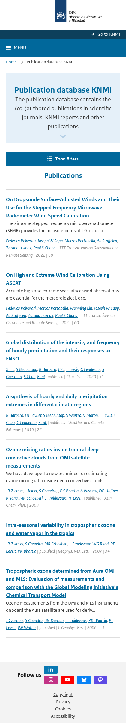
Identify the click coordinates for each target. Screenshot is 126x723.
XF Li (10, 369)
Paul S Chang (44, 248)
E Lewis (72, 369)
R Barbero (47, 369)
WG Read (100, 544)
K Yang (12, 498)
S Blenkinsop (26, 369)
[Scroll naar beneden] (63, 137)
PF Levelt (75, 498)
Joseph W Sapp (50, 240)
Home (11, 61)
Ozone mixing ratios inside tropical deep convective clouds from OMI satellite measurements (52, 457)
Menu (20, 47)
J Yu (61, 369)
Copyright (63, 694)
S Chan (29, 376)
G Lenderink (90, 369)
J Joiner (31, 491)
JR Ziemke (14, 491)
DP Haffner (108, 491)
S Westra (73, 415)
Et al (41, 376)
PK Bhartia (69, 491)
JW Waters (27, 627)
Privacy (63, 701)
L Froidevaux (55, 498)
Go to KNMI (109, 34)
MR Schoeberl (31, 498)
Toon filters (67, 159)
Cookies (63, 709)
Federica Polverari (21, 240)
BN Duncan (54, 620)
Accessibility (63, 716)
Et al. (42, 422)
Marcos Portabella (79, 240)
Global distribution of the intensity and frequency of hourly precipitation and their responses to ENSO (63, 350)
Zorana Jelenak (19, 248)
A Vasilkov (88, 491)
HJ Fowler (33, 415)
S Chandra (47, 491)
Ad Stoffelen (107, 240)
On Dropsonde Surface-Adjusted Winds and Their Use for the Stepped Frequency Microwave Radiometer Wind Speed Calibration (63, 207)
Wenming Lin (81, 308)
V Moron (90, 415)
